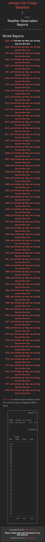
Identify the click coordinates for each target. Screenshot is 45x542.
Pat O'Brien (30, 538)
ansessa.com (30, 530)
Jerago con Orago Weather (22, 5)
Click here (7, 399)
